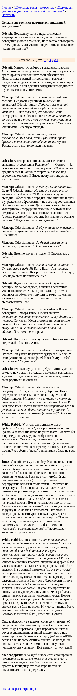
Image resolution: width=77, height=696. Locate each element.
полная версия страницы (19, 688)
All (56, 60)
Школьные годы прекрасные (34, 7)
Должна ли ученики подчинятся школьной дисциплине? (37, 9)
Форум (6, 7)
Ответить (8, 15)
